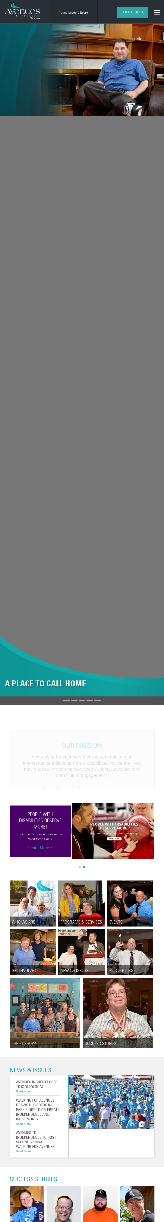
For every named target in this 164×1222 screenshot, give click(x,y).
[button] (12, 360)
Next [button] (157, 831)
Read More (23, 1091)
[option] (73, 12)
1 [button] (81, 868)
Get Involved (24, 970)
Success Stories (101, 1043)
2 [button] (85, 868)
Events (116, 922)
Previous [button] (6, 831)
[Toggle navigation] (157, 12)
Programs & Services (81, 922)
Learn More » (40, 848)
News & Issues (74, 970)
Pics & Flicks (121, 970)
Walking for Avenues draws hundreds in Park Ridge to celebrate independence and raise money (37, 1109)
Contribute (132, 12)
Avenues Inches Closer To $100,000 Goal (36, 1084)
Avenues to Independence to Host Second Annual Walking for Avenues (36, 1139)
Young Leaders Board (73, 12)
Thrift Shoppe (25, 1043)
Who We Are (23, 922)
